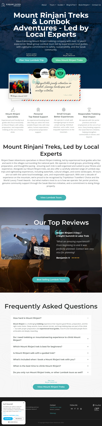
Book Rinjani (84, 5)
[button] (13, 415)
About (44, 5)
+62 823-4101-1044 (55, 407)
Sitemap (53, 413)
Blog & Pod (70, 5)
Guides (60, 5)
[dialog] (14, 412)
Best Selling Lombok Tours (51, 279)
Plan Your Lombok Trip (31, 60)
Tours (52, 5)
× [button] (23, 402)
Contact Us (96, 5)
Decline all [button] (19, 418)
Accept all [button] (8, 418)
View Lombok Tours (51, 197)
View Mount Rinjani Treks (69, 60)
